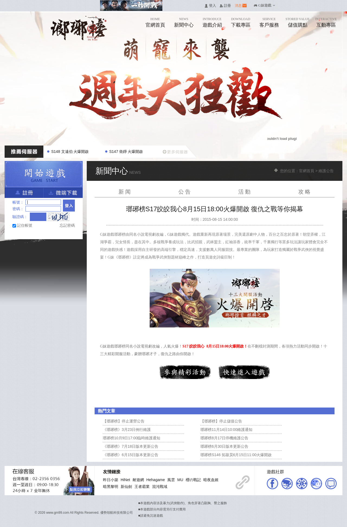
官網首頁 (155, 25)
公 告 (184, 192)
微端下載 (63, 193)
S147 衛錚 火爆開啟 (126, 151)
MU (180, 480)
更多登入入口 (69, 234)
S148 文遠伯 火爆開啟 (70, 151)
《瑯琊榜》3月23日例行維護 (127, 429)
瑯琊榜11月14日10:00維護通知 (226, 429)
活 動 (244, 192)
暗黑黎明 (110, 486)
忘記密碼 (67, 225)
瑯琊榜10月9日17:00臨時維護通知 (131, 438)
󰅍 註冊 (225, 6)
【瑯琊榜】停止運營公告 (123, 421)
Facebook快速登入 (16, 234)
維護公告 (326, 171)
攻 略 (304, 192)
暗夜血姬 (211, 480)
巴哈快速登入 (25, 234)
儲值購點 (297, 25)
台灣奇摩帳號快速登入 (34, 234)
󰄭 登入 (210, 6)
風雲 (171, 480)
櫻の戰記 (193, 480)
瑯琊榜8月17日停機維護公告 (224, 438)
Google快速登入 (51, 234)
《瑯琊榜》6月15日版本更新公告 (130, 455)
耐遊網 (138, 480)
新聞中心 (184, 25)
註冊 (24, 193)
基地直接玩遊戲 (42, 234)
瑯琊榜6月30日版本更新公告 (224, 446)
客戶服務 (269, 25)
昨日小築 (110, 480)
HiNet (125, 480)
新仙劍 (126, 486)
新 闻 (124, 192)
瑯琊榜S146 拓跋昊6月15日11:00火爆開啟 (236, 455)
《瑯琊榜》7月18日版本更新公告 (130, 446)
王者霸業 (142, 486)
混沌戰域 (159, 486)
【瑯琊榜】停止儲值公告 (221, 421)
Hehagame (155, 480)
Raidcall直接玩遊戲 (60, 234)
